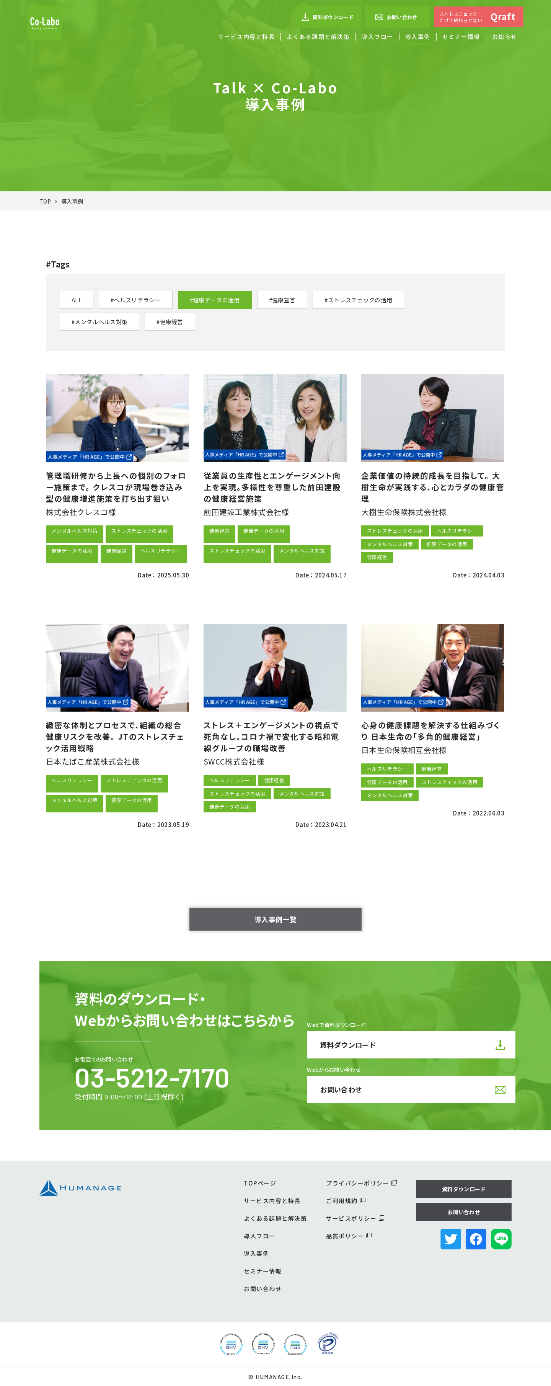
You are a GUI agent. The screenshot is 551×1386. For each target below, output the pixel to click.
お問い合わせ (396, 17)
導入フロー (377, 36)
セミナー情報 (461, 36)
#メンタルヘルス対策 (99, 322)
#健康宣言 (282, 300)
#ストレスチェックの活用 (358, 300)
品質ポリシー (349, 1236)
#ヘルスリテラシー (136, 300)
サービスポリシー (355, 1218)
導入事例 (417, 36)
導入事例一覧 (275, 919)
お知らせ (504, 36)
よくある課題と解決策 (318, 36)
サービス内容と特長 (246, 36)
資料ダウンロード (328, 17)
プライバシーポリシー (361, 1183)
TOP (45, 201)
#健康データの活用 (215, 300)
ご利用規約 (345, 1201)
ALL (77, 300)
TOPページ (260, 1183)
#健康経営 (169, 322)
